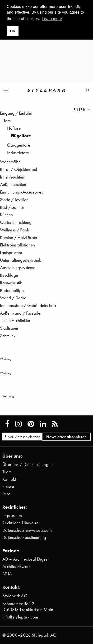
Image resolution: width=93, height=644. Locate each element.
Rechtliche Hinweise (20, 523)
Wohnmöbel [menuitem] (11, 161)
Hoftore (14, 128)
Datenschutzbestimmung (24, 537)
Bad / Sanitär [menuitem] (12, 207)
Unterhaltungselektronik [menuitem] (20, 260)
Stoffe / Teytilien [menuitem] (14, 199)
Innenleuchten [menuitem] (12, 177)
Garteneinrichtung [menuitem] (16, 222)
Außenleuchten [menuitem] (13, 184)
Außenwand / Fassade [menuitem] (20, 313)
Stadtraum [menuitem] (9, 328)
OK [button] (12, 31)
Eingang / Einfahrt (16, 113)
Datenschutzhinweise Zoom (27, 530)
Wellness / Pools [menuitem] (15, 230)
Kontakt (9, 479)
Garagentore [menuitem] (18, 145)
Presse (8, 486)
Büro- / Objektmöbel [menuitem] (18, 169)
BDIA (7, 574)
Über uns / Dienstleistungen (27, 464)
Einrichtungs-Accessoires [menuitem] (21, 192)
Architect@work (16, 566)
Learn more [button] (52, 19)
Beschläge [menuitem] (9, 275)
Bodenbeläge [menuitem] (12, 290)
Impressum (12, 515)
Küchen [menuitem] (6, 214)
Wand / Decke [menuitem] (13, 298)
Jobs (6, 493)
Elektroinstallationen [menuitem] (17, 245)
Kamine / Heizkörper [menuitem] (18, 237)
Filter (83, 109)
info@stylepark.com (20, 617)
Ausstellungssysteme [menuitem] (17, 267)
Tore (7, 120)
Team (7, 472)
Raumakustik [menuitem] (11, 283)
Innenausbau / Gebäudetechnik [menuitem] (28, 305)
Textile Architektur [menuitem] (15, 320)
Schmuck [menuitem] (7, 335)
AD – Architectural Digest (25, 559)
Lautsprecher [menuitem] (11, 252)
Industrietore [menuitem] (18, 152)
